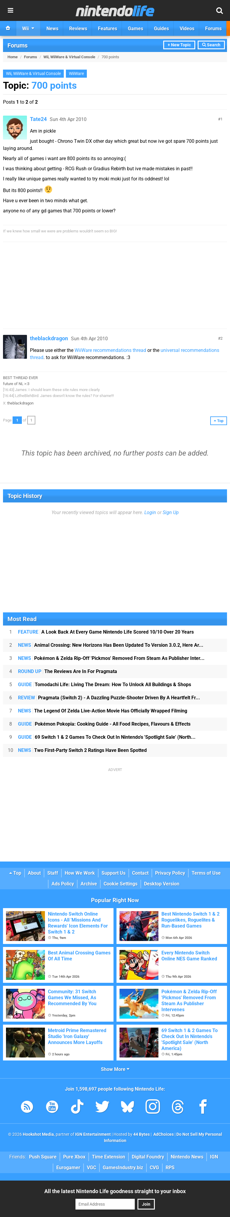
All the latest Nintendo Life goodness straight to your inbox (115, 1191)
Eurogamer (68, 1167)
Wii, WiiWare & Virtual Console (69, 57)
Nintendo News (187, 1157)
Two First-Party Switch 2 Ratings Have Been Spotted (82, 750)
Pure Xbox (74, 1157)
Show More (115, 1069)
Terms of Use (206, 873)
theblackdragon (49, 338)
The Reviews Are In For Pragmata (67, 671)
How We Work (80, 873)
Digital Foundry (148, 1157)
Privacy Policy (170, 873)
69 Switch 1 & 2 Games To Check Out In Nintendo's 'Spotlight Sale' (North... (107, 737)
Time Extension (108, 1157)
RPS (170, 1167)
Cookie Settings (120, 884)
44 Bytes (141, 1134)
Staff (52, 873)
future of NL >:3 (16, 383)
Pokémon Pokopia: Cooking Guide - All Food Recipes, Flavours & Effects (104, 724)
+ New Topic (179, 44)
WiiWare (76, 73)
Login (150, 512)
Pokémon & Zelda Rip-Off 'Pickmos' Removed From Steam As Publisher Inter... (111, 658)
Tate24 (38, 119)
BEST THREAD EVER (20, 377)
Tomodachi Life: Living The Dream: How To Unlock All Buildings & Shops (104, 684)
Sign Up (171, 512)
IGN (214, 1157)
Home (12, 57)
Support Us (113, 873)
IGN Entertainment (93, 1134)
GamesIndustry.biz (123, 1167)
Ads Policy (63, 884)
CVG (154, 1167)
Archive (89, 884)
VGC (91, 1167)
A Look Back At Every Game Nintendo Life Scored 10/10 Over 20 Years (106, 632)
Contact (140, 873)
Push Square (43, 1157)
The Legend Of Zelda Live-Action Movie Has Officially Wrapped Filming (102, 711)
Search (211, 44)
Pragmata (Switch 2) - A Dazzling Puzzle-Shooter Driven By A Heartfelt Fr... (109, 698)
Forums (17, 45)
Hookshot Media (38, 1134)
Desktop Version (161, 884)
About (34, 873)
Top (15, 873)
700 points (54, 85)
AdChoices (163, 1134)
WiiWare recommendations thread (110, 350)
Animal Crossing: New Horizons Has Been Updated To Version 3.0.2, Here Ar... (110, 645)
